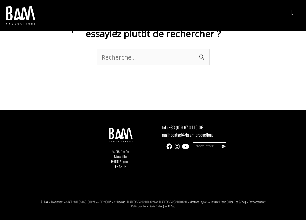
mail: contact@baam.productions (187, 134)
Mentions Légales (199, 202)
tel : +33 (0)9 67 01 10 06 (182, 127)
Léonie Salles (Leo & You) (232, 202)
